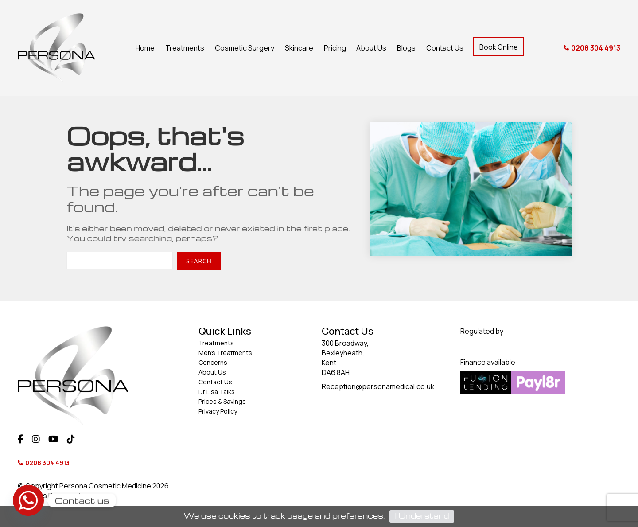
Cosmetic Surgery (244, 48)
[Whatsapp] (28, 500)
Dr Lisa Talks (216, 391)
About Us (371, 48)
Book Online (498, 47)
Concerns (212, 362)
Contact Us (444, 48)
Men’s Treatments (225, 352)
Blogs (406, 48)
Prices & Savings (222, 401)
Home (145, 48)
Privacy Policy (217, 411)
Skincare (299, 48)
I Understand (422, 515)
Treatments (184, 48)
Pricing (335, 48)
